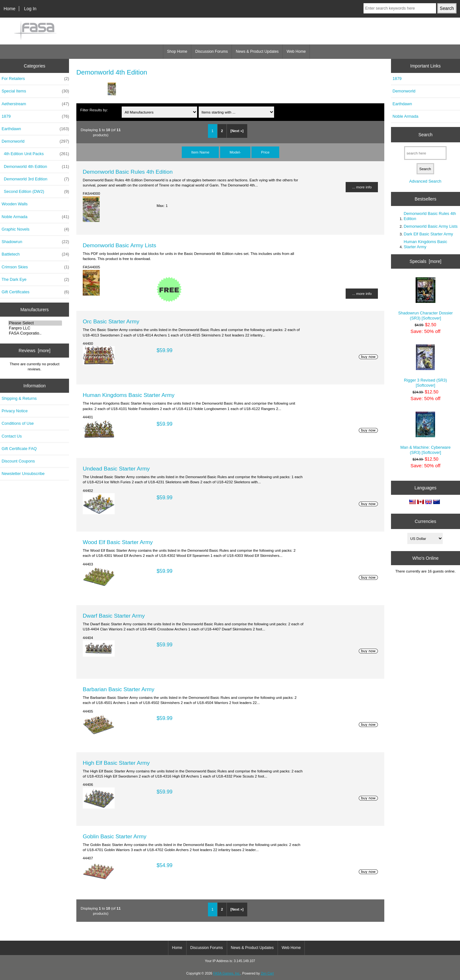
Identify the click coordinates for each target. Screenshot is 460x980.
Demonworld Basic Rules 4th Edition (127, 172)
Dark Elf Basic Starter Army (428, 234)
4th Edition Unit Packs (35, 153)
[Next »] (236, 131)
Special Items (35, 91)
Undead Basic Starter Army (116, 468)
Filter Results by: (94, 110)
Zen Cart (267, 973)
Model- (235, 152)
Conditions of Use (18, 423)
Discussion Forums (211, 51)
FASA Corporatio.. (35, 333)
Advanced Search (425, 181)
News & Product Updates (257, 51)
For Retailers (35, 78)
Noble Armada (35, 216)
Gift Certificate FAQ (19, 448)
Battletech (35, 254)
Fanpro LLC (35, 328)
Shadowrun (35, 241)
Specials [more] (425, 261)
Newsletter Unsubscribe (23, 473)
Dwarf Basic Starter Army (114, 615)
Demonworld (404, 91)
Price (265, 152)
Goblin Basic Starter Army (114, 836)
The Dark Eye (35, 279)
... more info (362, 187)
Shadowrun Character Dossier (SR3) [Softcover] (425, 298)
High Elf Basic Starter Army (116, 763)
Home (9, 8)
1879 (35, 116)
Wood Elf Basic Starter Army (118, 542)
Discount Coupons (18, 461)
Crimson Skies (35, 267)
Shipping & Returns (19, 398)
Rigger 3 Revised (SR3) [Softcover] (425, 366)
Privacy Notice (14, 410)
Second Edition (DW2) (35, 191)
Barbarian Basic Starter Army (118, 689)
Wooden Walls (15, 204)
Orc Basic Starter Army (111, 321)
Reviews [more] (34, 350)
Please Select (35, 323)
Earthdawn (35, 128)
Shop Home (177, 51)
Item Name (200, 152)
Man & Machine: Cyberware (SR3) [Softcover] (425, 433)
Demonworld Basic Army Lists (119, 245)
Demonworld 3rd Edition (35, 179)
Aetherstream (35, 104)
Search (425, 134)
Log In (30, 8)
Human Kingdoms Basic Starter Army (128, 395)
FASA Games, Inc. (226, 973)
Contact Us (12, 436)
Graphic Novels (35, 229)
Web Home (296, 51)
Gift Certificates (35, 292)
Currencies (425, 521)
